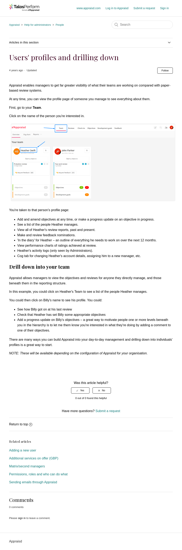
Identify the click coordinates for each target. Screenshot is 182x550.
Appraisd (14, 24)
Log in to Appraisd (117, 8)
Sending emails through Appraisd (33, 482)
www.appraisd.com (89, 8)
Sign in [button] (164, 8)
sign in (22, 518)
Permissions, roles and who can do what (38, 474)
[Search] (142, 25)
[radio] (80, 390)
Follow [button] (165, 70)
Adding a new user (22, 450)
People (60, 24)
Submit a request (144, 8)
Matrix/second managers (27, 466)
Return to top (20, 424)
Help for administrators (37, 24)
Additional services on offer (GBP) (33, 458)
